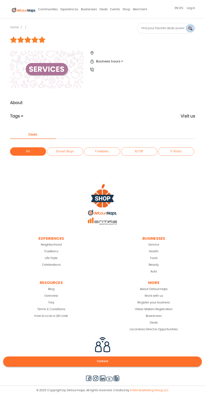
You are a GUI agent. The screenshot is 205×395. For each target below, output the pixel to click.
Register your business (153, 302)
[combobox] (150, 28)
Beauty (154, 264)
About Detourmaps (154, 289)
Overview (51, 295)
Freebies (102, 151)
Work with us (154, 295)
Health (154, 251)
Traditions (51, 251)
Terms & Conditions (51, 309)
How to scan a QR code (51, 316)
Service (153, 244)
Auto (153, 271)
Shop (126, 9)
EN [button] (176, 8)
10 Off (139, 151)
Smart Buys (65, 151)
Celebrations (51, 264)
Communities (48, 9)
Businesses (89, 9)
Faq (51, 302)
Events (115, 9)
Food (154, 258)
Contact (102, 361)
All (28, 151)
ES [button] (181, 8)
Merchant (140, 9)
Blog (51, 289)
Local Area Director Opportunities (154, 329)
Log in (191, 8)
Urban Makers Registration (154, 309)
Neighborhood (51, 244)
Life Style (51, 258)
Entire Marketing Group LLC (149, 390)
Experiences (69, 9)
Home (14, 27)
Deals (104, 9)
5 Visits (176, 151)
